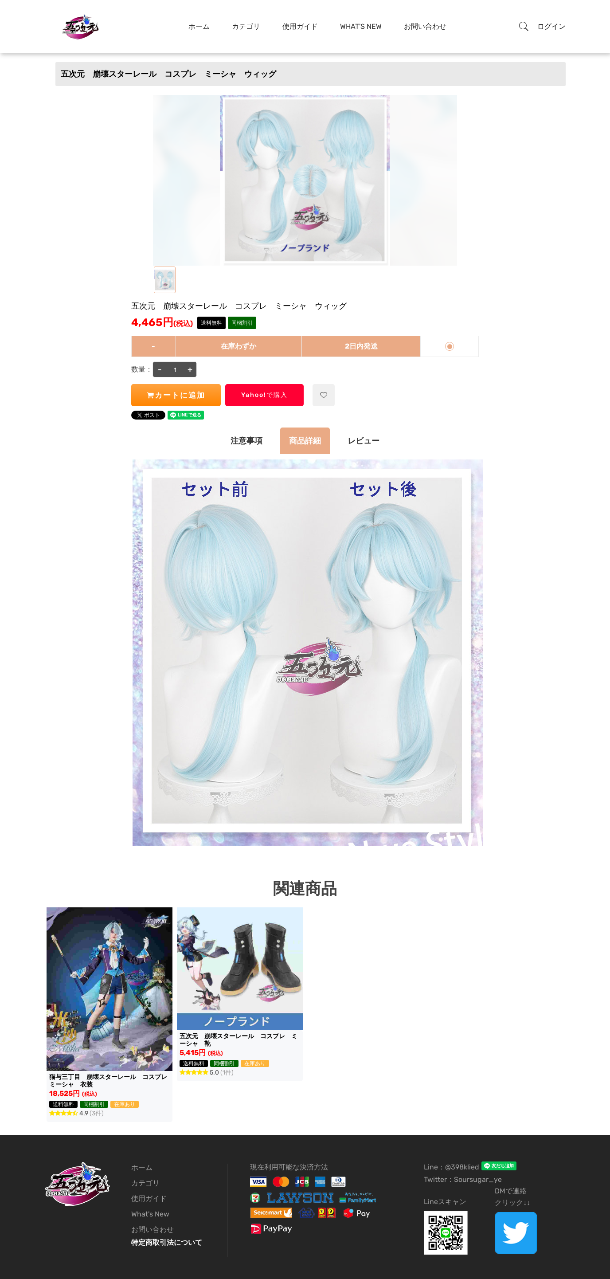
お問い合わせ (425, 26)
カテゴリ (246, 26)
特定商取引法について (166, 1242)
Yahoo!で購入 (264, 395)
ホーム (199, 26)
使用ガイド (300, 26)
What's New (361, 26)
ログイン (551, 26)
